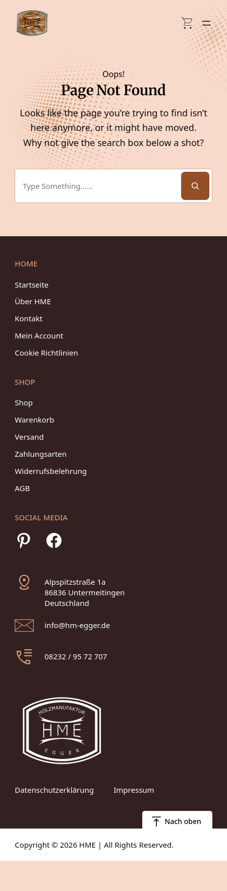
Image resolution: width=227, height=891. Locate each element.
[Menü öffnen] (206, 23)
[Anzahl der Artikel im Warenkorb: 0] (187, 23)
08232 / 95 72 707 (75, 656)
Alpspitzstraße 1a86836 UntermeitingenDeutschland (84, 592)
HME (87, 845)
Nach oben (183, 821)
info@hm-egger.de (77, 625)
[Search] (195, 186)
